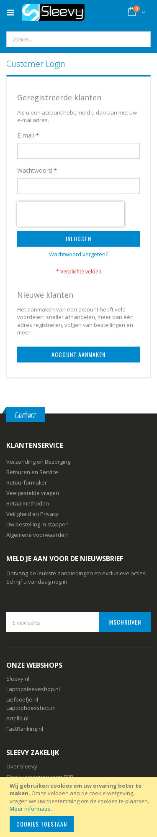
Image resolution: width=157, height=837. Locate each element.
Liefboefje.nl (22, 699)
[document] (80, 807)
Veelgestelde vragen (32, 493)
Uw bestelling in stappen (37, 524)
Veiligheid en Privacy (32, 514)
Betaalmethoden (27, 503)
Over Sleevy (21, 766)
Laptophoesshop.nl (31, 708)
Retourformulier (26, 482)
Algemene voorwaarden (37, 534)
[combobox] (78, 39)
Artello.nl (17, 718)
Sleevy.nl (17, 678)
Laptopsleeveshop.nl (33, 689)
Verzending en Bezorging (38, 461)
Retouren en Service (32, 472)
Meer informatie (30, 808)
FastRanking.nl (24, 728)
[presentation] (70, 214)
